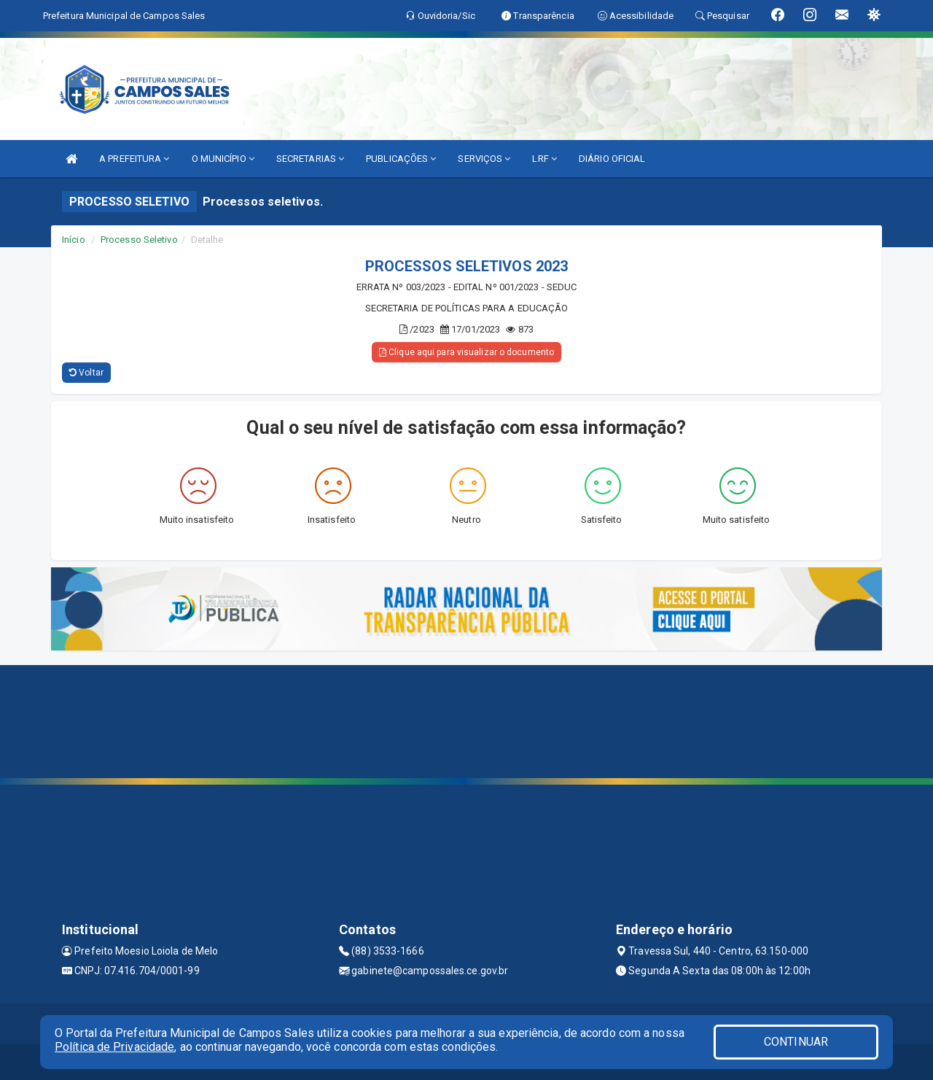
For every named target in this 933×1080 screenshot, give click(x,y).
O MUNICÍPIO (223, 158)
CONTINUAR (796, 1042)
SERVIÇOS (484, 158)
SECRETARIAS (310, 158)
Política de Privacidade (114, 1047)
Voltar (86, 373)
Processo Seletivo (139, 239)
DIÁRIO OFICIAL (612, 158)
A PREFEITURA (134, 158)
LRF (544, 158)
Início (73, 239)
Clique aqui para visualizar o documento (466, 352)
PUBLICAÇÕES (401, 158)
